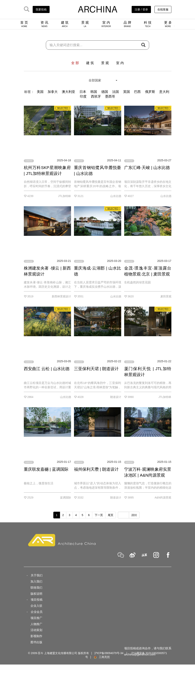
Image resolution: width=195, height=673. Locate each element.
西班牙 (96, 96)
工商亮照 (101, 657)
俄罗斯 (150, 92)
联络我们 (36, 587)
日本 (82, 92)
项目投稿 (37, 599)
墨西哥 (110, 96)
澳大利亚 (68, 92)
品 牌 (127, 24)
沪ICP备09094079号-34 (108, 653)
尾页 (110, 515)
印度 (83, 96)
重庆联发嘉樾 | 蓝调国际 (46, 469)
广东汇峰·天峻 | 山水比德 (147, 167)
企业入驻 (36, 605)
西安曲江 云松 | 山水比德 (47, 368)
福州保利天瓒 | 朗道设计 (96, 469)
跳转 (134, 515)
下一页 (99, 515)
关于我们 (37, 575)
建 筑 (65, 24)
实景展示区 (28, 160)
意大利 (164, 92)
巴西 (137, 92)
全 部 (75, 63)
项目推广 (36, 618)
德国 (104, 92)
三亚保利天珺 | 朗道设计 (96, 368)
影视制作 (36, 636)
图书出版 (36, 642)
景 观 (85, 24)
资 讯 (44, 24)
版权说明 (36, 593)
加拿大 (53, 92)
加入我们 (36, 581)
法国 (115, 92)
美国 (40, 92)
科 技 (148, 24)
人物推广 (36, 624)
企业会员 (37, 611)
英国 (126, 92)
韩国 (93, 92)
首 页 (24, 24)
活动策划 (36, 630)
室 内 (106, 24)
